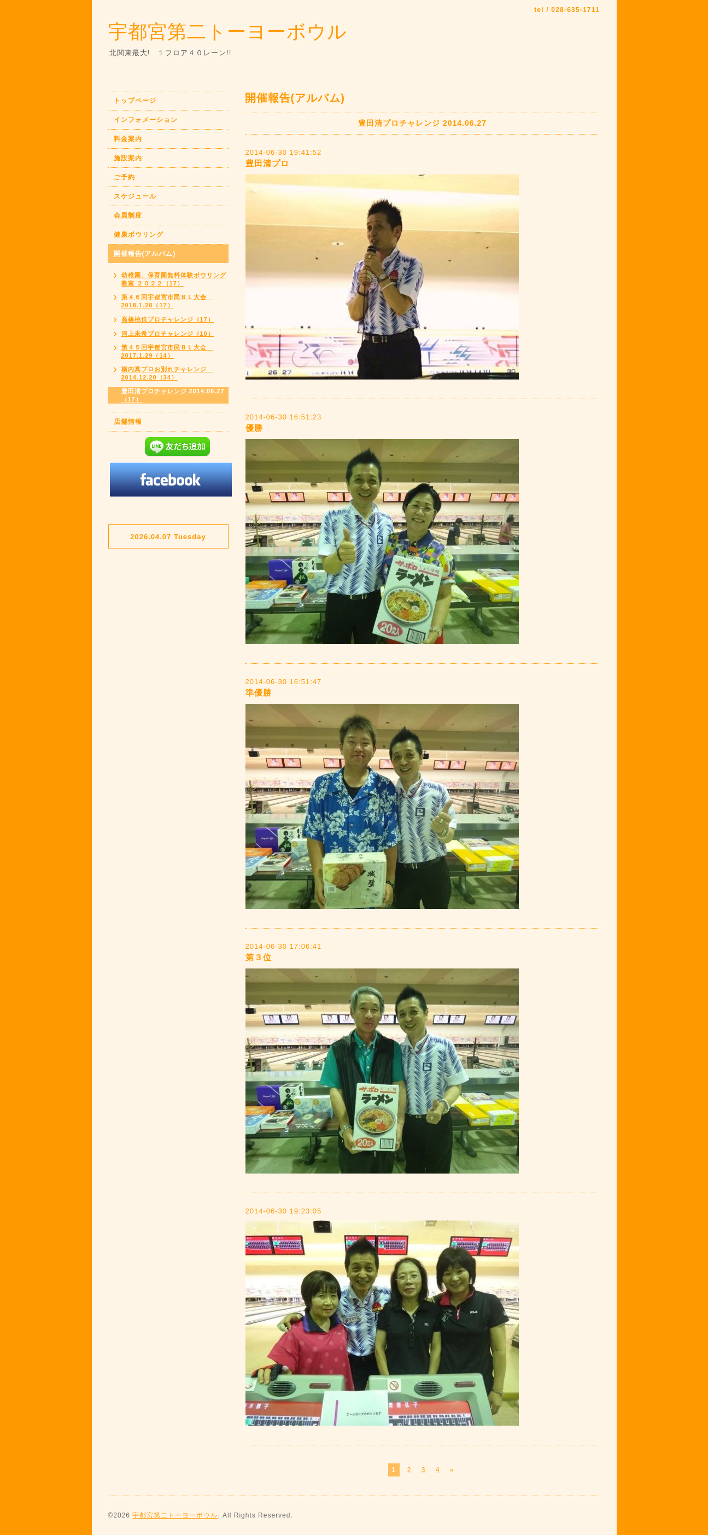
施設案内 (128, 158)
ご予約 (124, 177)
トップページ (135, 100)
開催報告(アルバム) (145, 254)
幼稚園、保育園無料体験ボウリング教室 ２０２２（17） (173, 279)
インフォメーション (146, 120)
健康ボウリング (138, 234)
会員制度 (128, 215)
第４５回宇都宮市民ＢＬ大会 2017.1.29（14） (167, 351)
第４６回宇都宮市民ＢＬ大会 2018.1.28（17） (167, 301)
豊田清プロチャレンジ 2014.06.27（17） (173, 395)
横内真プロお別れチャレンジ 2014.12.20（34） (167, 373)
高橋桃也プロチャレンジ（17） (167, 319)
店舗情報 (128, 421)
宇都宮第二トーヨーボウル (227, 31)
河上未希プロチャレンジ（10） (167, 333)
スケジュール (135, 196)
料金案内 (128, 139)
